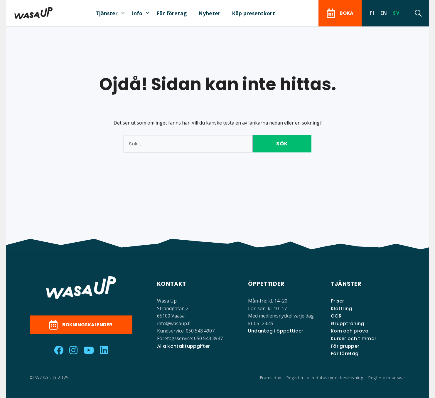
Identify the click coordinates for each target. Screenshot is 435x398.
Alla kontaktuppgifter (183, 346)
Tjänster (107, 13)
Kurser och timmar (353, 338)
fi (372, 13)
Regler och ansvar (386, 377)
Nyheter (209, 13)
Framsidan (270, 377)
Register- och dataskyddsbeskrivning (324, 377)
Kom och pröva (349, 331)
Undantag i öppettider (276, 331)
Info (137, 13)
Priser (337, 301)
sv (396, 13)
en (383, 13)
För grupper (345, 346)
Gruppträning (347, 323)
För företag (171, 13)
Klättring (341, 308)
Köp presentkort (253, 13)
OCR (336, 316)
